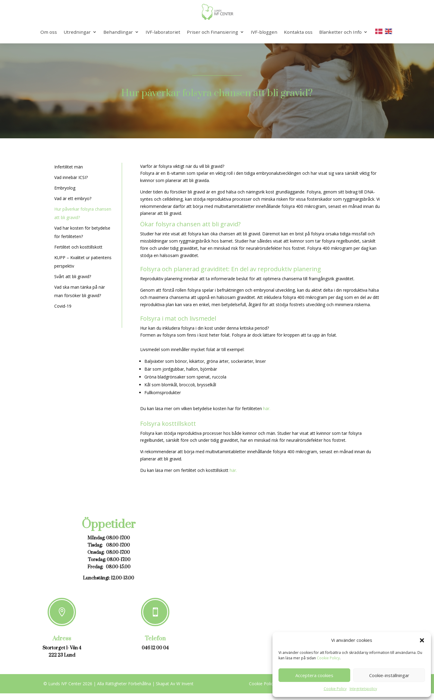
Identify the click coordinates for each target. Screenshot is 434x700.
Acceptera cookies (314, 675)
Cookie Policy (328, 658)
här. (266, 408)
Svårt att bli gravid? (72, 276)
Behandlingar (118, 32)
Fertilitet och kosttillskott (78, 247)
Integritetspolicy (363, 688)
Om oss (48, 32)
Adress (61, 638)
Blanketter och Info (340, 32)
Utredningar (77, 32)
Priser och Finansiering (212, 32)
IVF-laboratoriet (163, 32)
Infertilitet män (68, 167)
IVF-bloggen (264, 32)
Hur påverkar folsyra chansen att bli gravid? (217, 93)
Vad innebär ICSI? (71, 177)
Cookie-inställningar (389, 675)
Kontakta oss (298, 32)
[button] (422, 640)
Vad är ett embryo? (72, 198)
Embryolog (64, 188)
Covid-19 (62, 306)
